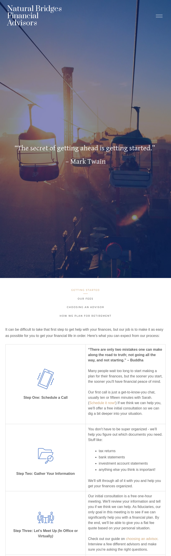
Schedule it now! (102, 403)
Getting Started (85, 290)
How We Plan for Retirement (86, 315)
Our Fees (85, 298)
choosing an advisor (141, 539)
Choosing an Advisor (85, 307)
